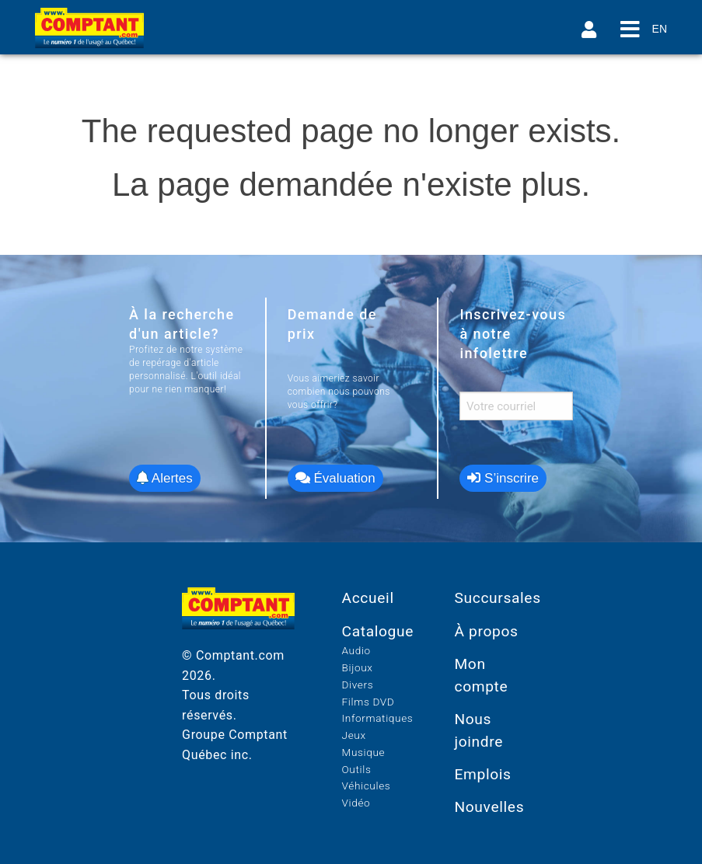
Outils (357, 769)
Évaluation (335, 478)
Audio (356, 650)
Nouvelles (489, 807)
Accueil (368, 598)
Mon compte (481, 675)
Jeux (354, 735)
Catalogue (378, 631)
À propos (486, 631)
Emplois (482, 774)
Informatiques (378, 718)
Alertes (165, 478)
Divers (358, 684)
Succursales (497, 598)
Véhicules (366, 785)
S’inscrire (503, 478)
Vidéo (356, 802)
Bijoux (357, 667)
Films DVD (368, 701)
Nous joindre (478, 730)
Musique (364, 752)
